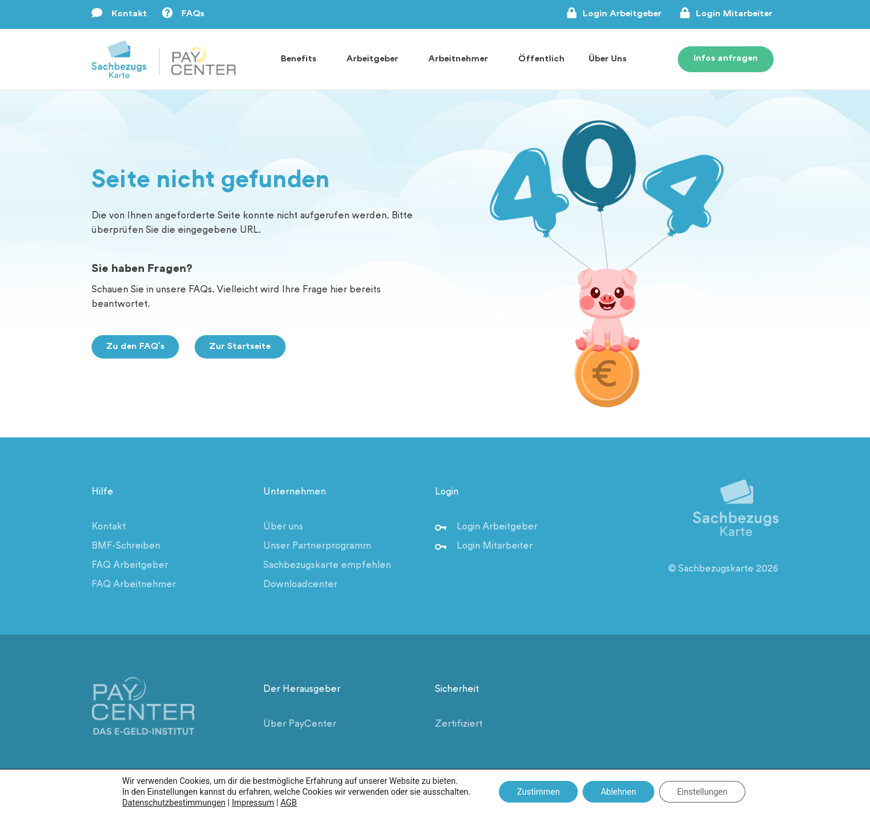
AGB (289, 802)
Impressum (253, 802)
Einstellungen (702, 792)
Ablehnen (618, 792)
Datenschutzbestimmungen (174, 802)
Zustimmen (538, 792)
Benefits (301, 60)
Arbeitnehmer (461, 60)
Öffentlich (541, 59)
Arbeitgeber (375, 60)
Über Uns (611, 60)
